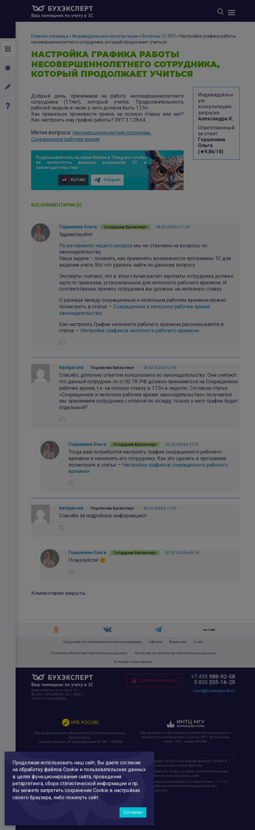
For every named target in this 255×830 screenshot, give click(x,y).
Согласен (133, 812)
